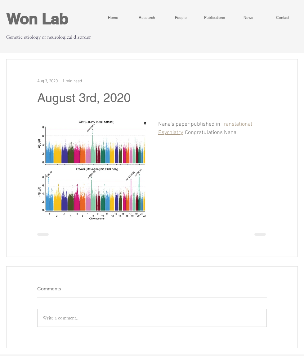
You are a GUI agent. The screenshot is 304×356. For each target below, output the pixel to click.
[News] (248, 17)
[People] (180, 17)
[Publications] (214, 17)
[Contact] (282, 17)
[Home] (113, 17)
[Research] (147, 17)
